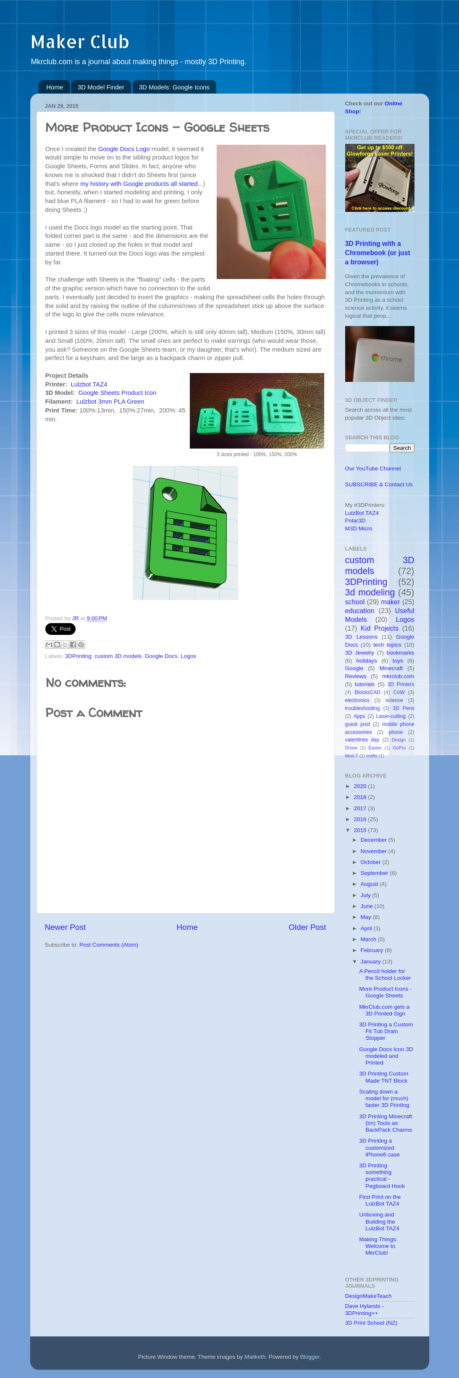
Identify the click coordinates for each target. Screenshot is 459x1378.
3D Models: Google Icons (174, 87)
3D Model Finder (101, 87)
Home (54, 87)
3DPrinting (78, 656)
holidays (366, 661)
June (368, 906)
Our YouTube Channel (373, 468)
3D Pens (403, 708)
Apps (359, 716)
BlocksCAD (367, 692)
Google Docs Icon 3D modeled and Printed (386, 1056)
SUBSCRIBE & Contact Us (379, 484)
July (366, 895)
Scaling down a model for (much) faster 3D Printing (384, 1098)
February (373, 950)
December (374, 840)
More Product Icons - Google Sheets (385, 992)
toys (398, 661)
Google (354, 668)
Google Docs (161, 656)
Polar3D (355, 520)
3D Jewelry (360, 653)
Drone (351, 747)
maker (390, 601)
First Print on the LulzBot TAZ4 (380, 1200)
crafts (371, 755)
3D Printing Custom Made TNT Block (383, 1076)
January (372, 961)
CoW (399, 692)
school (355, 601)
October (372, 862)
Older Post (307, 927)
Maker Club (79, 41)
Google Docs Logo (124, 149)
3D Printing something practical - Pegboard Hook (382, 1175)
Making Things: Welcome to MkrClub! (378, 1246)
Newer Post (65, 927)
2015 (361, 830)
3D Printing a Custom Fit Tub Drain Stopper (386, 1031)
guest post (357, 724)
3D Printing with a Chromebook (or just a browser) (377, 253)
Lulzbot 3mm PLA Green (110, 401)
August (370, 884)
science (394, 700)
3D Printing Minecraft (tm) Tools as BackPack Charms (385, 1123)
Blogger (310, 1357)
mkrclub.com (398, 676)
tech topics (387, 645)
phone (395, 732)
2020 (361, 786)
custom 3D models (118, 656)
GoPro (399, 747)
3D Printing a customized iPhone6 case (379, 1147)
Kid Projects (380, 628)
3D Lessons (361, 637)
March (369, 939)
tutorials (365, 684)
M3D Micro (358, 528)
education (360, 610)
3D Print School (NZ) (371, 1323)
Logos (188, 656)
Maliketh (254, 1357)
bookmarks (400, 653)
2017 (361, 808)
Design (399, 739)
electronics (357, 700)
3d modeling (370, 592)
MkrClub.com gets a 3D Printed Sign (384, 1010)
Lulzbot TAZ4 (89, 384)
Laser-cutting (391, 716)
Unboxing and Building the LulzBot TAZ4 (379, 1221)
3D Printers (401, 684)
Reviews (356, 676)
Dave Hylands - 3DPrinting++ (364, 1309)
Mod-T (351, 755)
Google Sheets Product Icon (118, 392)
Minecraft (391, 668)
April (367, 928)
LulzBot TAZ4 (362, 513)
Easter (375, 747)
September (375, 873)
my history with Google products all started (139, 183)
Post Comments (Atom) (108, 945)
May (367, 917)
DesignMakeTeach (368, 1296)
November (374, 851)
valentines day (362, 740)
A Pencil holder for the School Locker (385, 974)
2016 (361, 819)
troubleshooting (362, 708)
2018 (361, 797)
